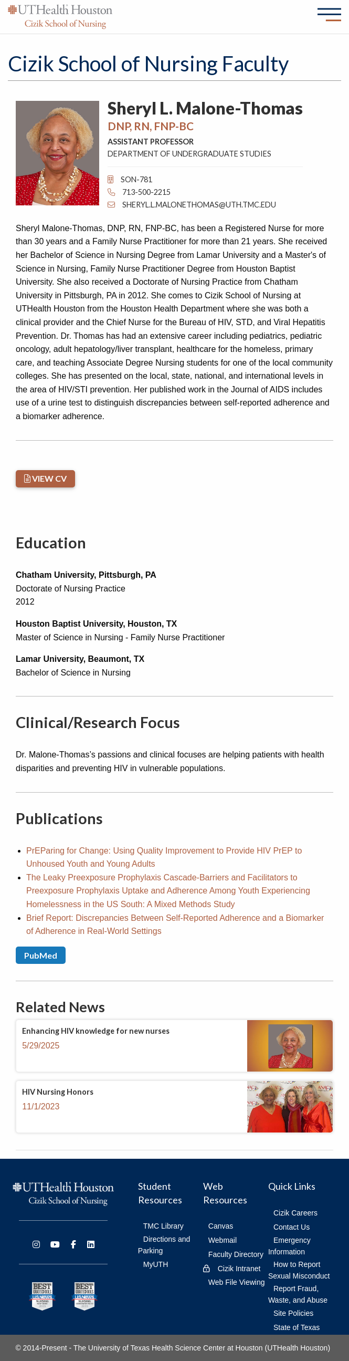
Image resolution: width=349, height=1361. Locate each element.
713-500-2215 (139, 192)
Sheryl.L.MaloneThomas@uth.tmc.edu (192, 204)
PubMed (40, 955)
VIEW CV (45, 478)
